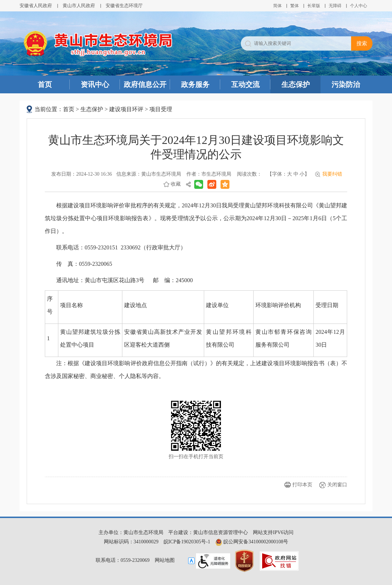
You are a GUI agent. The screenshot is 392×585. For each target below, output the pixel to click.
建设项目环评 (126, 109)
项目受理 (160, 109)
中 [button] (295, 174)
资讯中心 (95, 84)
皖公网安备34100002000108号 (251, 541)
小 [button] (302, 174)
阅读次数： (249, 174)
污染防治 (346, 84)
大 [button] (289, 174)
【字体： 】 (288, 174)
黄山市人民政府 (79, 5)
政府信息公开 (145, 84)
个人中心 (358, 5)
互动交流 (245, 84)
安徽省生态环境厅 (124, 5)
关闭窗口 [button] (337, 484)
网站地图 (165, 560)
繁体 (294, 5)
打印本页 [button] (302, 484)
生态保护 (295, 84)
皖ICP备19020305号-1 (187, 541)
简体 (277, 5)
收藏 (176, 184)
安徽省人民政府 (36, 5)
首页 (45, 84)
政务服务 (195, 84)
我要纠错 (332, 174)
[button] (313, 5)
